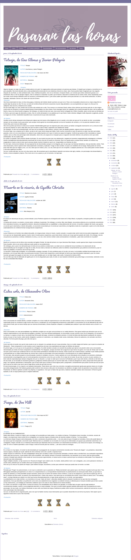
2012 (111, 222)
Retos (81, 48)
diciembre (114, 160)
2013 (111, 220)
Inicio (6, 48)
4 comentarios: (35, 278)
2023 (111, 145)
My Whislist (73, 48)
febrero (113, 204)
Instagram (111, 121)
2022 (111, 148)
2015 (111, 215)
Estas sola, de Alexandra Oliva (27, 291)
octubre (113, 165)
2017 (111, 210)
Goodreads (111, 124)
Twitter (109, 129)
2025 (111, 140)
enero (113, 206)
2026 (111, 138)
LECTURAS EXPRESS (33, 48)
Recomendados (47, 48)
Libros (13, 48)
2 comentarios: (35, 174)
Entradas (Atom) (58, 524)
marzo (113, 201)
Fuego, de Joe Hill (17, 402)
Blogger (76, 556)
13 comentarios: (36, 511)
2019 (111, 155)
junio (112, 194)
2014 (111, 217)
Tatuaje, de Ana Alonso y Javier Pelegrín (34, 60)
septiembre (114, 168)
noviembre (114, 163)
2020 (111, 153)
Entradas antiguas (97, 518)
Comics (21, 48)
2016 (111, 212)
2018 (111, 158)
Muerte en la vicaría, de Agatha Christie (34, 187)
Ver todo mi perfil (113, 111)
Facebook (111, 126)
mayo (113, 196)
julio (112, 191)
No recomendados (61, 48)
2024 (111, 143)
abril (112, 199)
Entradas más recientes (12, 518)
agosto (113, 189)
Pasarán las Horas (115, 102)
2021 (111, 150)
